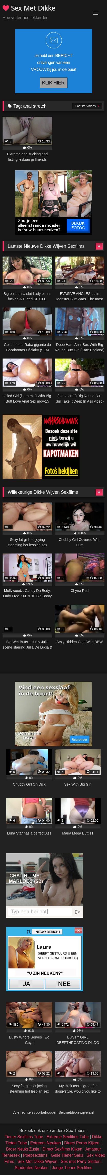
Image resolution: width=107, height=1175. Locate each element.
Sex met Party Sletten (81, 1161)
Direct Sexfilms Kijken (62, 1149)
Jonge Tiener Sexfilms (72, 1167)
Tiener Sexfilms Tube (24, 1137)
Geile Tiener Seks (67, 1155)
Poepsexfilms (35, 1155)
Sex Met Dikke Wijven (37, 1161)
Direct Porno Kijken (81, 1143)
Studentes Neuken (31, 1167)
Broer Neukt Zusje (22, 1149)
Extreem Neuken (45, 1143)
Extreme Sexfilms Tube (67, 1137)
